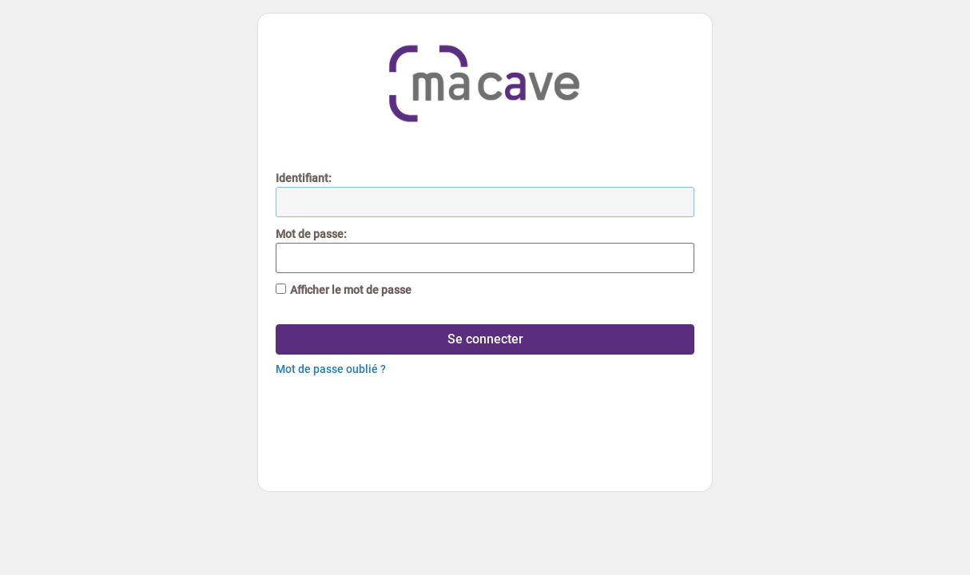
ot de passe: (311, 234)
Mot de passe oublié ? (331, 369)
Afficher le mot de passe (350, 290)
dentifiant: (304, 178)
